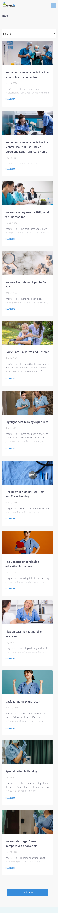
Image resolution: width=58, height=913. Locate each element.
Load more (27, 892)
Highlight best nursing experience (26, 422)
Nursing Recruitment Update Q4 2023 (25, 285)
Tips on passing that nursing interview (23, 634)
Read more (10, 99)
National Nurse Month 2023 (22, 701)
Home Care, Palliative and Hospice (27, 352)
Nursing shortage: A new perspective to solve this (21, 844)
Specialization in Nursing (21, 771)
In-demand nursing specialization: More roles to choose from (27, 75)
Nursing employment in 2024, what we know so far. (27, 215)
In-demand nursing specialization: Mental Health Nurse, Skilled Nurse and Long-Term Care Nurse (27, 147)
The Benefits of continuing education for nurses (22, 564)
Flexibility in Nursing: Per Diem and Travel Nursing (24, 494)
